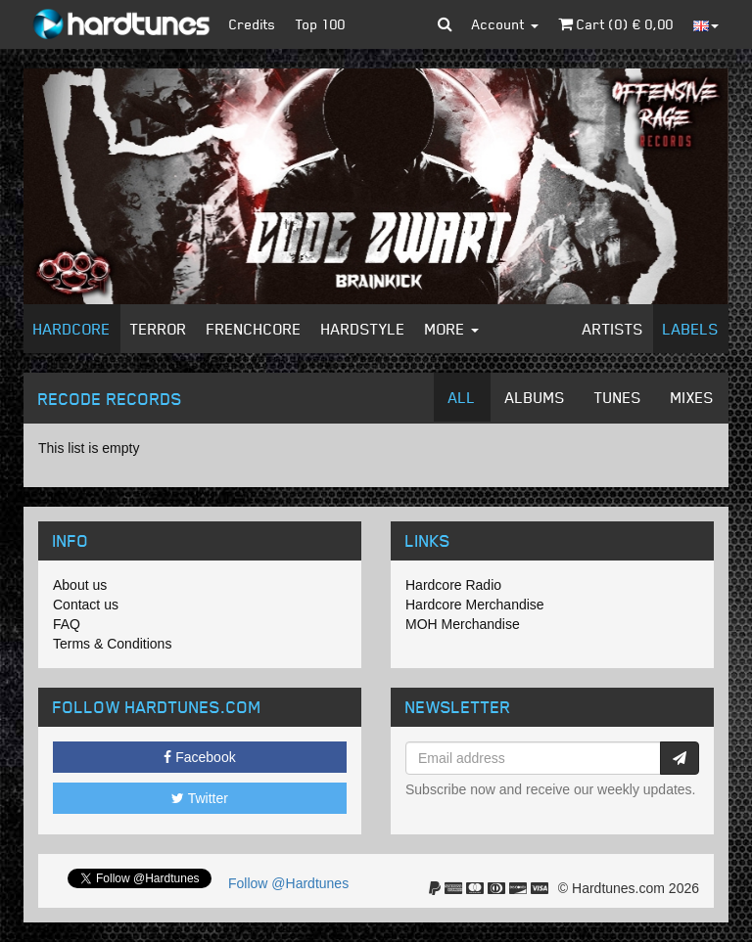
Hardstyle (363, 328)
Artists (613, 328)
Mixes (692, 397)
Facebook (199, 757)
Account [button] (505, 24)
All (462, 397)
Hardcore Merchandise (474, 604)
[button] (445, 24)
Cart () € (616, 24)
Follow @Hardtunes (288, 883)
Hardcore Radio (453, 585)
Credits (252, 24)
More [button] (452, 328)
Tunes (617, 397)
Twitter (199, 798)
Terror (158, 328)
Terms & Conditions (112, 643)
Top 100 (321, 24)
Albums (535, 397)
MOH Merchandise (462, 624)
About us (80, 585)
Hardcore (72, 328)
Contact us (85, 604)
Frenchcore (254, 328)
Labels (691, 328)
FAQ (66, 624)
